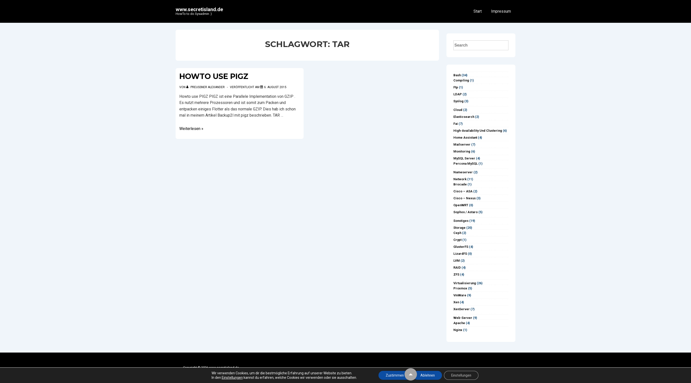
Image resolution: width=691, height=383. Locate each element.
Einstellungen (230, 378)
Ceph (457, 233)
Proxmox (460, 288)
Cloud (457, 110)
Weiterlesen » (191, 128)
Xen (456, 302)
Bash (457, 75)
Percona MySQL (465, 163)
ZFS (456, 274)
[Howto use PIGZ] (275, 87)
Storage (459, 228)
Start (477, 11)
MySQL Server (464, 158)
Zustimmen (393, 375)
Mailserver (462, 144)
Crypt (457, 240)
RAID (457, 267)
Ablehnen (427, 375)
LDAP (457, 94)
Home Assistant (465, 137)
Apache (459, 323)
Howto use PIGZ (213, 76)
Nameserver (463, 172)
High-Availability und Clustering (477, 130)
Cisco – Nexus (464, 198)
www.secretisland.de (199, 9)
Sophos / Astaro (465, 212)
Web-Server (462, 318)
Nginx (457, 330)
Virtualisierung (464, 283)
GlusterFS (460, 247)
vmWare (459, 295)
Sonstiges (461, 221)
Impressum (501, 11)
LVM (456, 260)
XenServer (461, 309)
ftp (455, 87)
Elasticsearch (463, 117)
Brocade (460, 184)
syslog (458, 101)
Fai (455, 124)
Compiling (461, 80)
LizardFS (460, 253)
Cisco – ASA (462, 191)
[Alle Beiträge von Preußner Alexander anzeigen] (205, 87)
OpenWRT (460, 205)
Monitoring (461, 151)
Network (460, 179)
